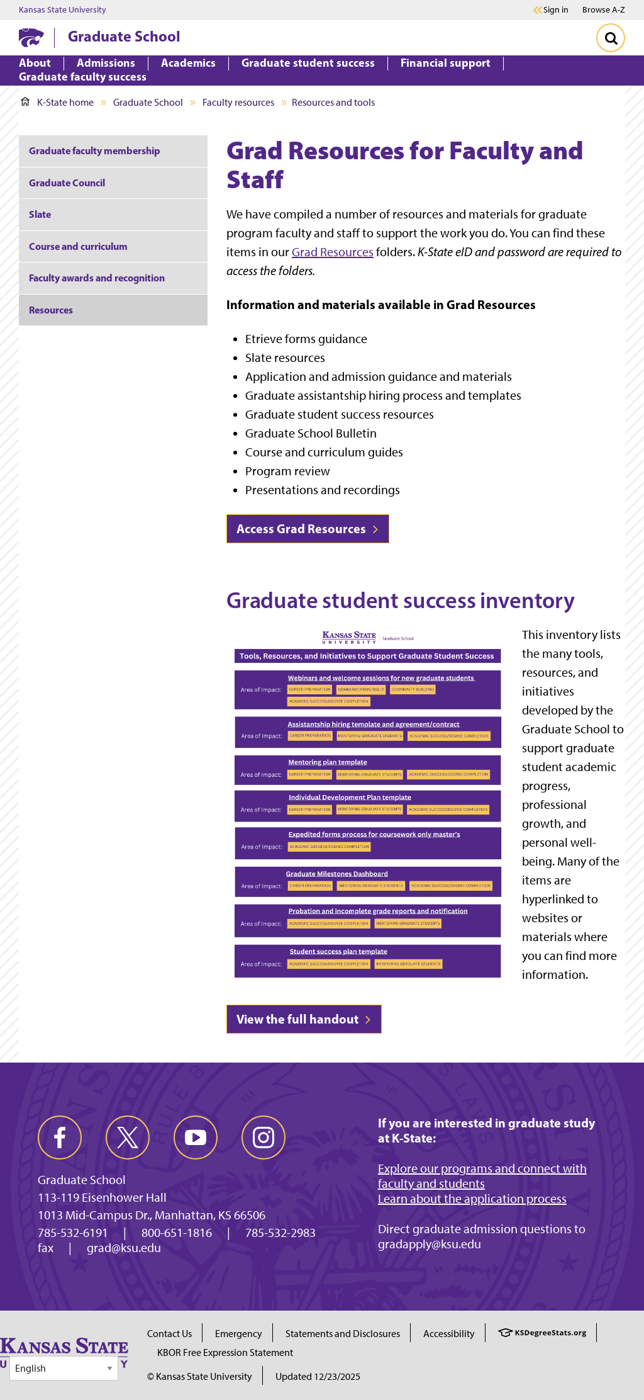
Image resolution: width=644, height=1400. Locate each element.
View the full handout (304, 1019)
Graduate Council (67, 182)
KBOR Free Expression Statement (225, 1352)
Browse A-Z (603, 9)
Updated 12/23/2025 (317, 1376)
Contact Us (169, 1334)
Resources (51, 309)
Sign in (556, 10)
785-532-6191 (73, 1232)
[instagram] (264, 1137)
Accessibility (449, 1334)
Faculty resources (238, 102)
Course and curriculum (78, 246)
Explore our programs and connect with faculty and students (482, 1176)
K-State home (57, 102)
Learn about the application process (472, 1198)
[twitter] (128, 1137)
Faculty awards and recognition (97, 277)
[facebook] (60, 1137)
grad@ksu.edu (124, 1247)
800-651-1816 (177, 1232)
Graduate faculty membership (94, 150)
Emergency (238, 1334)
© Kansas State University (199, 1376)
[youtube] (196, 1137)
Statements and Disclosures (343, 1334)
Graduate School (124, 35)
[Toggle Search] (610, 37)
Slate (40, 214)
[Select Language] (63, 1368)
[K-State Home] (31, 37)
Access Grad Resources (307, 528)
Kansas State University (62, 10)
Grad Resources (333, 251)
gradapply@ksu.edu (429, 1243)
